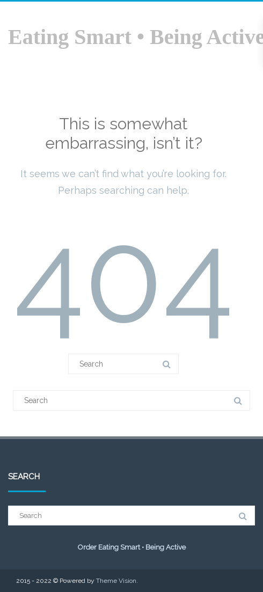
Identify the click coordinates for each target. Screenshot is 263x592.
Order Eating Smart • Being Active (132, 547)
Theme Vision (116, 580)
